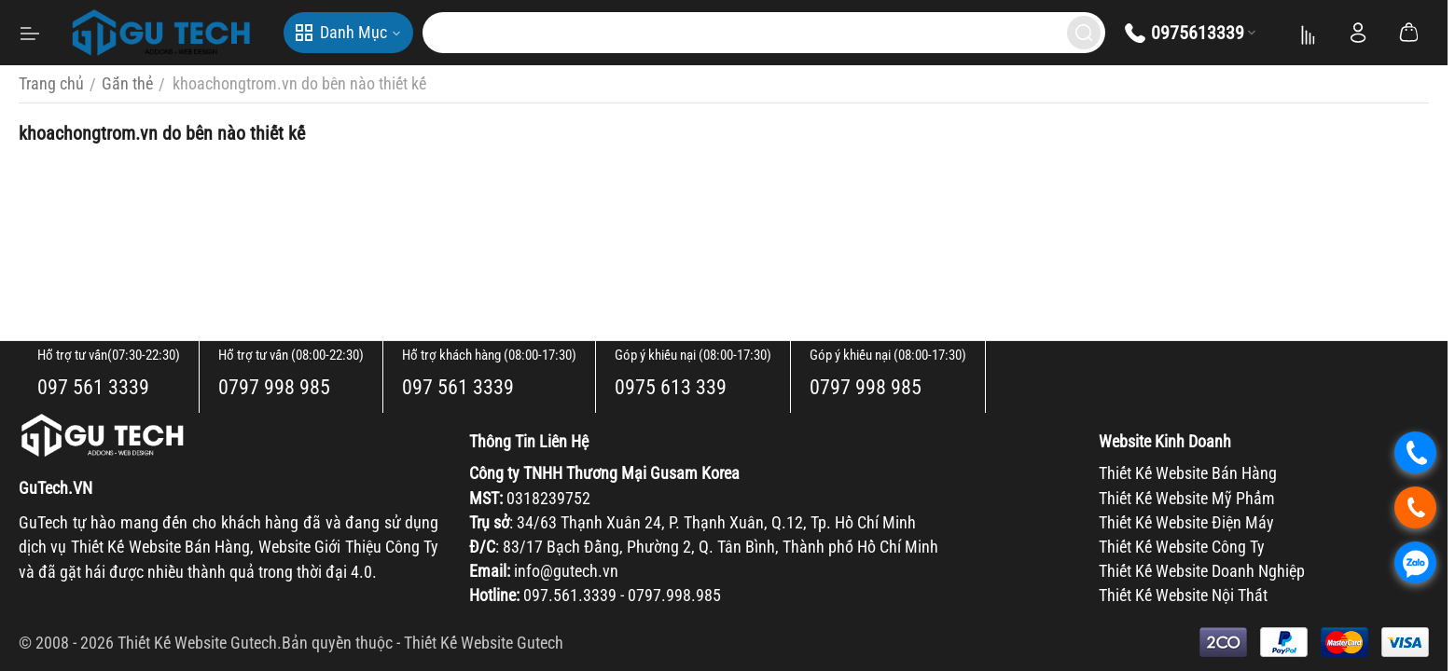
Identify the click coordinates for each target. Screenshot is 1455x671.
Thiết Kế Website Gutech (483, 642)
